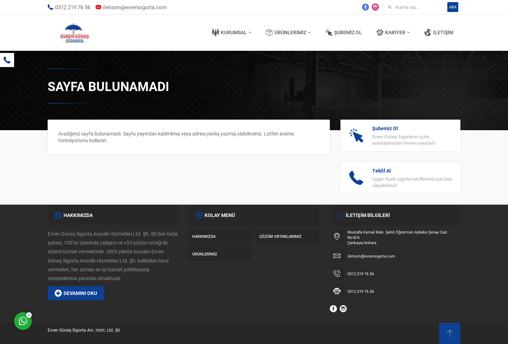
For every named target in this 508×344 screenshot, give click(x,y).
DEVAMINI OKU (76, 293)
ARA (452, 7)
